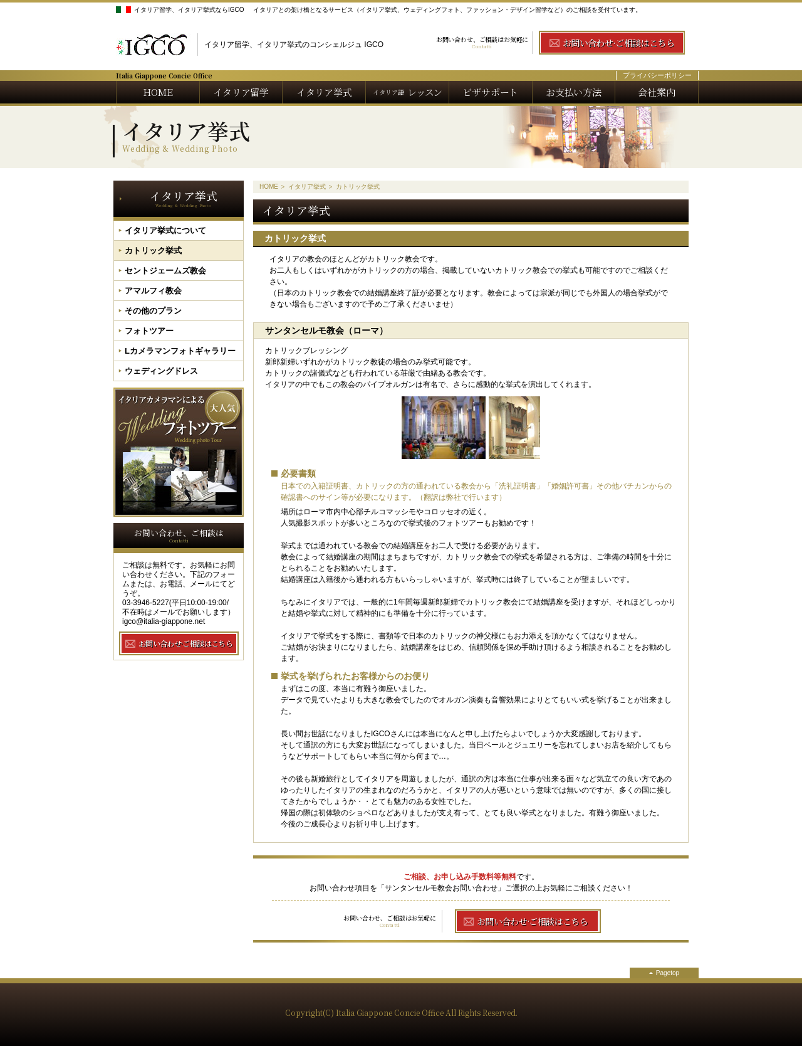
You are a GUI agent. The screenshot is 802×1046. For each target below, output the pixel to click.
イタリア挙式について (165, 230)
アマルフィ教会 (153, 290)
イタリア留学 (241, 91)
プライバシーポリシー (657, 75)
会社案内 (656, 91)
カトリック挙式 (153, 250)
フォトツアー (149, 330)
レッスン (407, 91)
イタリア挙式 (324, 91)
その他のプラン (153, 310)
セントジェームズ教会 (165, 270)
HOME (157, 91)
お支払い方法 (574, 91)
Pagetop (667, 972)
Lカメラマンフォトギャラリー (180, 351)
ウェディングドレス (161, 371)
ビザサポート (490, 91)
